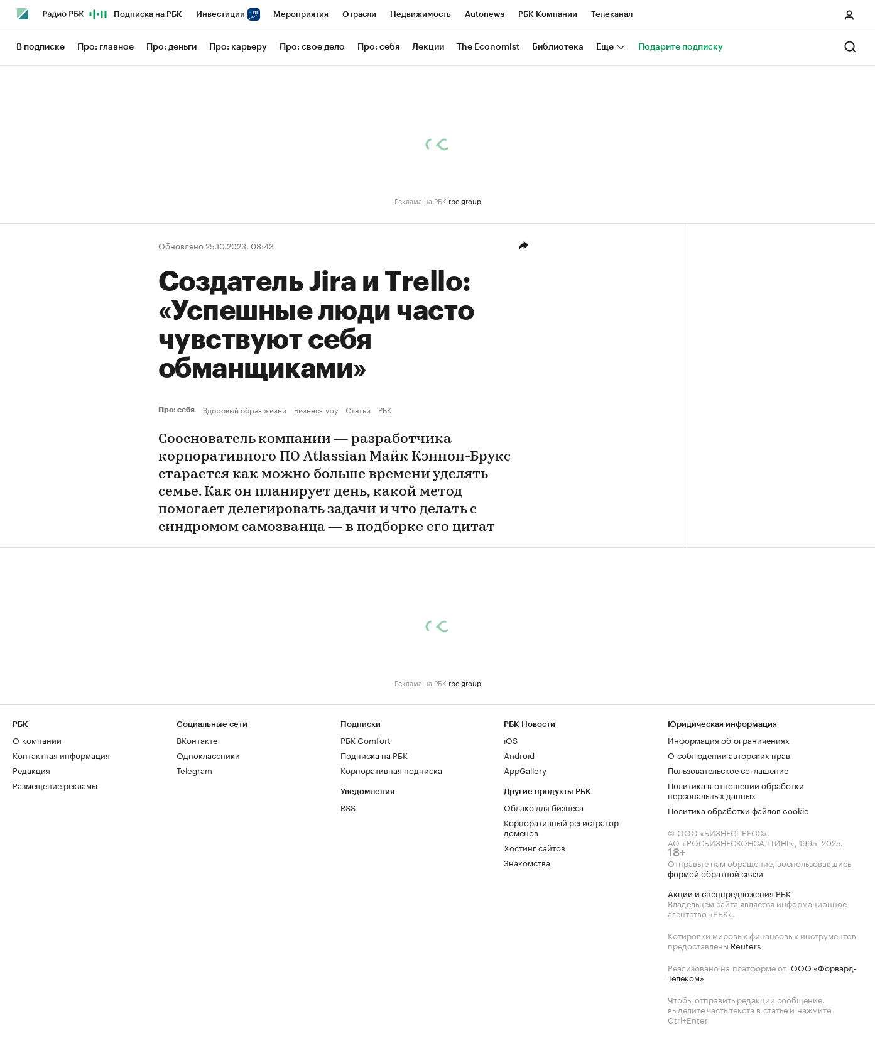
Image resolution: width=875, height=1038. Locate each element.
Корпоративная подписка (391, 769)
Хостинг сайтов (534, 847)
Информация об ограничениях (729, 739)
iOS (511, 739)
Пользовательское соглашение (728, 769)
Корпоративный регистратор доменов (561, 827)
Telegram (194, 769)
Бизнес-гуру (316, 409)
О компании (37, 739)
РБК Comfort (365, 739)
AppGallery (525, 769)
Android (519, 754)
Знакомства (527, 862)
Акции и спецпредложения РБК (729, 893)
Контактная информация (61, 754)
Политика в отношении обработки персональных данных (736, 789)
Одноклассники (208, 754)
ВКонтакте (197, 739)
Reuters (746, 945)
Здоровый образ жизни (244, 409)
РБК (384, 409)
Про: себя (178, 409)
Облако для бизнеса (544, 806)
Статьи (358, 409)
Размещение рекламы (55, 784)
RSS (348, 806)
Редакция (31, 769)
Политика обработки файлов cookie (738, 810)
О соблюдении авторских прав (729, 754)
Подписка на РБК (374, 754)
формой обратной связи (715, 872)
